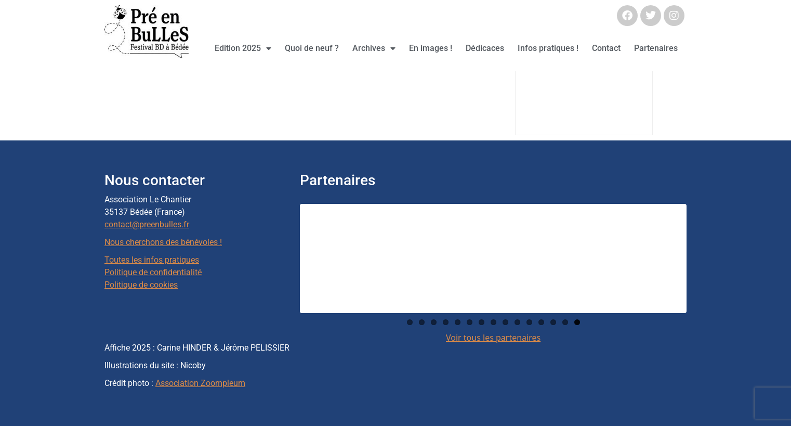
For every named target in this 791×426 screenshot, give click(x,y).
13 (553, 322)
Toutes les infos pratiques (151, 260)
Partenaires (656, 48)
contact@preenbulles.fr (146, 224)
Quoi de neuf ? (312, 48)
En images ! (430, 48)
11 (529, 322)
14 (565, 322)
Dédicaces (485, 48)
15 (577, 322)
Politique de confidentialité (153, 272)
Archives (374, 48)
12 (541, 322)
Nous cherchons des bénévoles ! (163, 242)
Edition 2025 (243, 48)
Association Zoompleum (200, 383)
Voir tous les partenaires (493, 337)
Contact (606, 48)
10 (517, 322)
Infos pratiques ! (548, 48)
